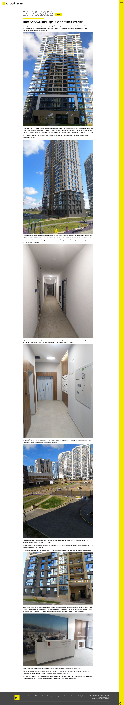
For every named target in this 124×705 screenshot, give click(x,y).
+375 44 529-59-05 (105, 695)
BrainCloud (107, 703)
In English (81, 696)
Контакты (74, 696)
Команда (50, 696)
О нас (25, 696)
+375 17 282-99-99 (94, 695)
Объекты (38, 696)
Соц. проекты (58, 696)
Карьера (67, 696)
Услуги (44, 696)
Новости (31, 696)
